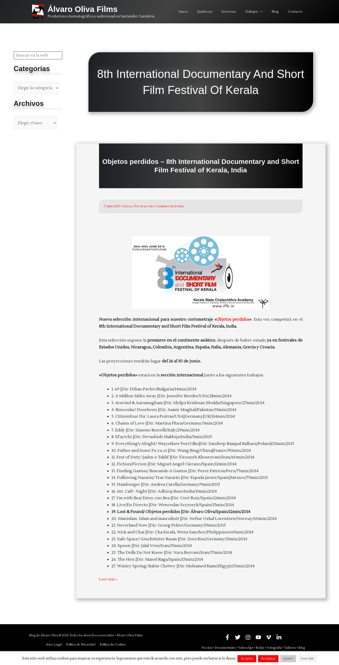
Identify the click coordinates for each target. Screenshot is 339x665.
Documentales (225, 647)
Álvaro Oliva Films (83, 9)
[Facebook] (227, 637)
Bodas (260, 647)
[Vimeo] (269, 637)
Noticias (127, 206)
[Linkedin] (279, 637)
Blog (301, 647)
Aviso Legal (54, 644)
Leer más (307, 658)
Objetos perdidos (233, 319)
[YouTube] (258, 637)
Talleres (290, 647)
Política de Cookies (112, 644)
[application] (267, 12)
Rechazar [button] (268, 659)
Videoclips (245, 647)
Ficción (206, 647)
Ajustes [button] (288, 658)
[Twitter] (238, 637)
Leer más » (109, 579)
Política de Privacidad (80, 644)
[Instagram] (248, 637)
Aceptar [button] (247, 659)
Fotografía (274, 647)
